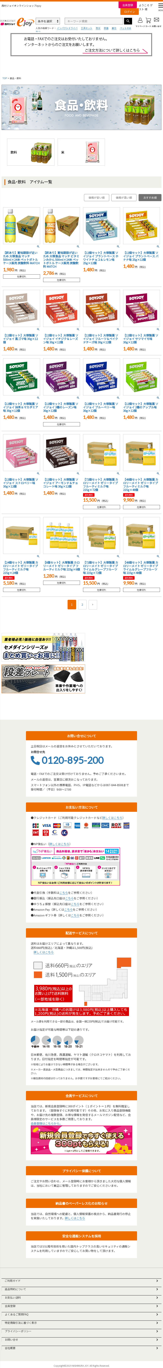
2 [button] (82, 604)
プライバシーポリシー (18, 1331)
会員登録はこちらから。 (46, 1123)
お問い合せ (11, 1339)
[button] (93, 605)
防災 (98, 28)
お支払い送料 (13, 1297)
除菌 (106, 28)
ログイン (129, 12)
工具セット (86, 28)
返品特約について (15, 1289)
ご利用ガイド (13, 1281)
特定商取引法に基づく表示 (21, 1323)
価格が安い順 (97, 197)
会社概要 (10, 1348)
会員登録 (127, 5)
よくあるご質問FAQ (16, 1314)
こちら (63, 893)
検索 (128, 21)
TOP (4, 78)
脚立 (114, 28)
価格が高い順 (124, 197)
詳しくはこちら (112, 818)
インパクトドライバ (67, 28)
